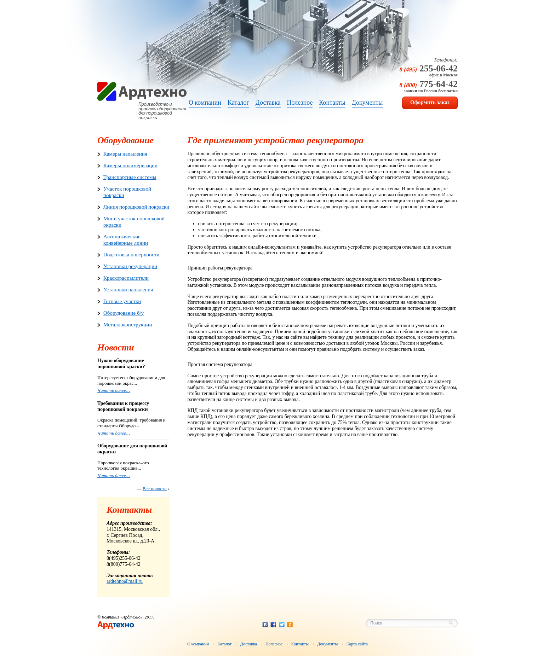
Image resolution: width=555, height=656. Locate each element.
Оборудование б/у (123, 313)
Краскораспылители (126, 278)
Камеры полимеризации (130, 165)
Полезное (274, 644)
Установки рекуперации (130, 266)
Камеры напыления (125, 154)
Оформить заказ (430, 102)
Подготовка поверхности (131, 254)
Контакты (300, 644)
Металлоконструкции (127, 324)
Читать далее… (113, 390)
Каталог (224, 644)
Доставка (248, 644)
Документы (327, 644)
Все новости (155, 488)
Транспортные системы (129, 177)
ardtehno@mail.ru (125, 581)
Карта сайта (357, 644)
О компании (198, 644)
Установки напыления (128, 289)
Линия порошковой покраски (136, 207)
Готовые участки (122, 301)
